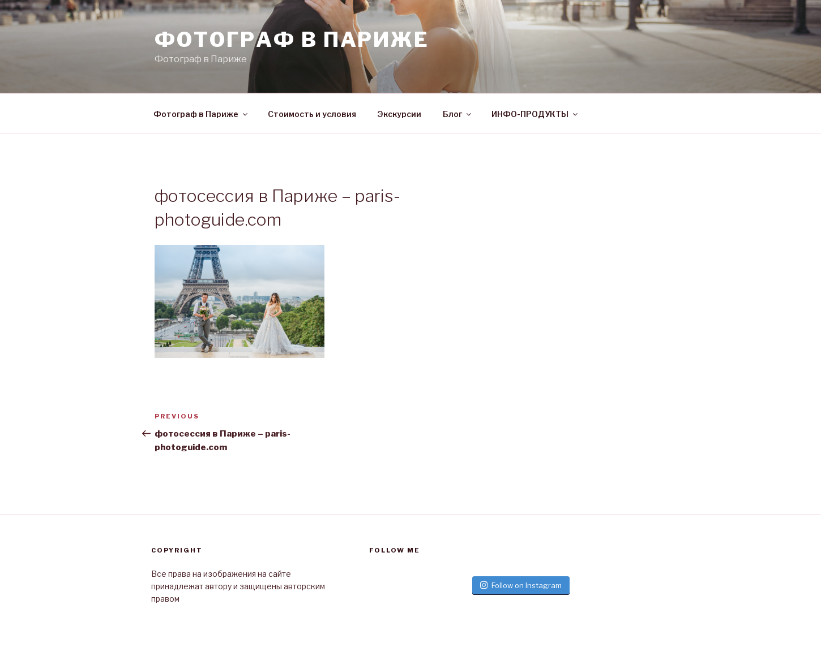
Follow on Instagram (521, 585)
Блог (458, 114)
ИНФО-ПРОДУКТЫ (535, 114)
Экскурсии (399, 114)
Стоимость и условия (312, 114)
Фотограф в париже (292, 39)
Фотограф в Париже (201, 114)
